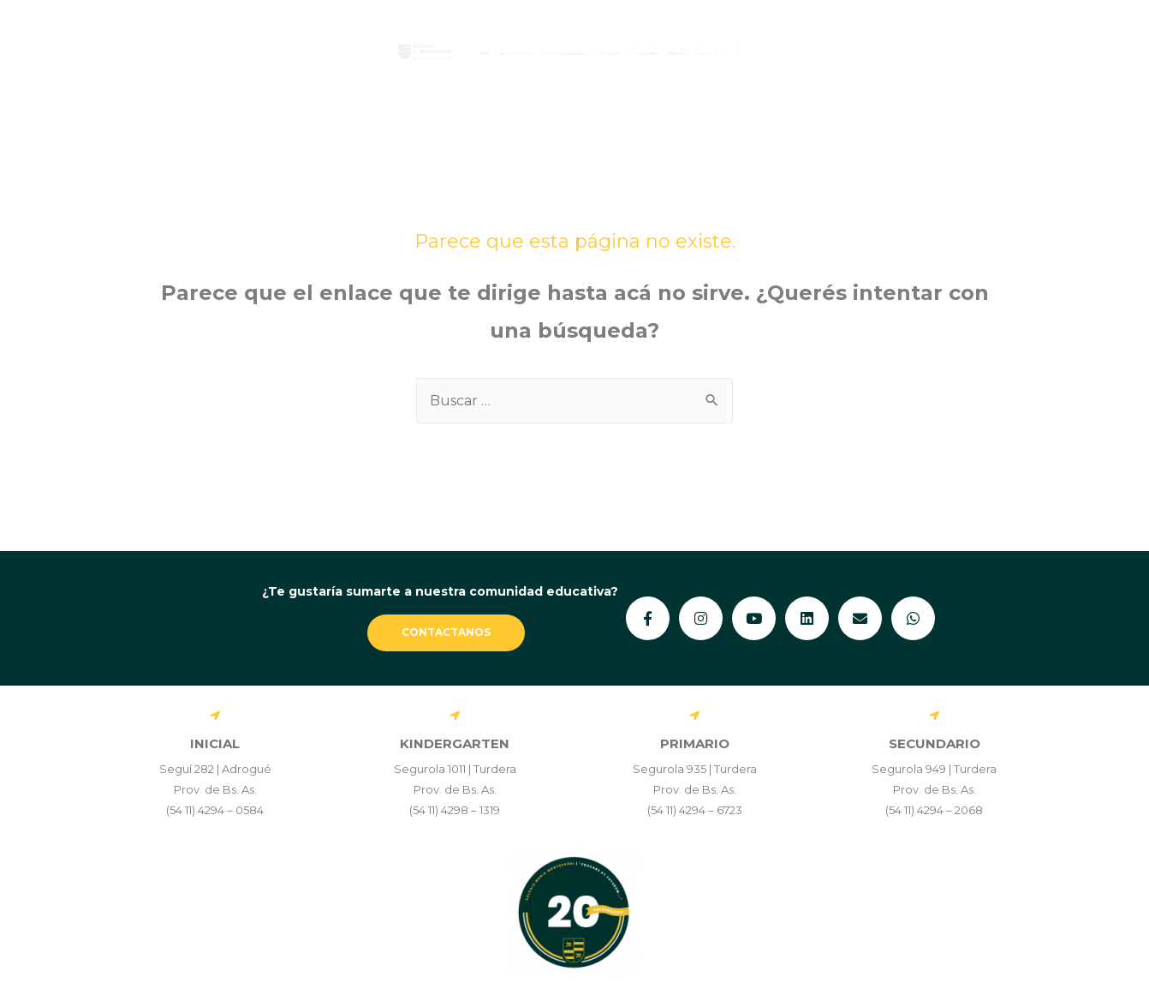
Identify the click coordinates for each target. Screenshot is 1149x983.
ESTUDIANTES (740, 36)
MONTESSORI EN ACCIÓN (1018, 36)
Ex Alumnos (803, 53)
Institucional (394, 53)
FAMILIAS (832, 36)
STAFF (904, 36)
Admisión (897, 53)
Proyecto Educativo (549, 53)
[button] (393, 53)
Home (295, 53)
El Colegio (694, 53)
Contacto (996, 53)
